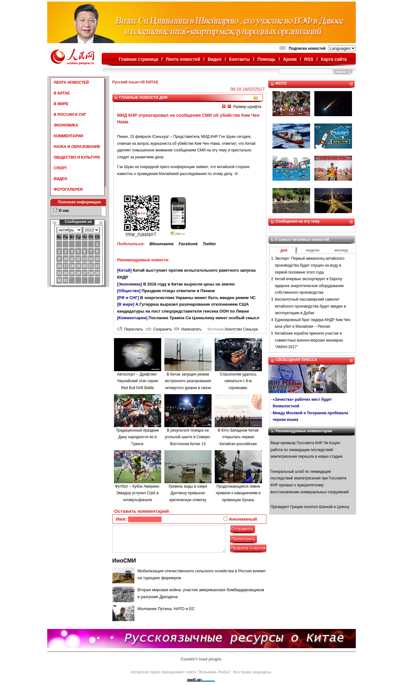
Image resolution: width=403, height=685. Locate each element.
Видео (215, 59)
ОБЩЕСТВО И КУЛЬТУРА (77, 157)
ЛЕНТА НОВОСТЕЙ (71, 82)
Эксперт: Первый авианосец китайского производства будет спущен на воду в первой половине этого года (309, 265)
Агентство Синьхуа (241, 329)
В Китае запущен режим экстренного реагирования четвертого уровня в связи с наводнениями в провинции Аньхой (188, 388)
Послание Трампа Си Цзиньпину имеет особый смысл (204, 317)
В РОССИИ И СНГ (70, 114)
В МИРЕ (61, 104)
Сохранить (158, 329)
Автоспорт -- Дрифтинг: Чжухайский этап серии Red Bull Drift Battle (137, 381)
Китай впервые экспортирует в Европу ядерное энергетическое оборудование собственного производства (309, 286)
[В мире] (125, 304)
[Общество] (128, 290)
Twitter (209, 243)
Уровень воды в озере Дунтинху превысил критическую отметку (187, 493)
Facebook (188, 243)
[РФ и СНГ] (128, 297)
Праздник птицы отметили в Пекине (178, 290)
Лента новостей (183, 59)
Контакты (239, 59)
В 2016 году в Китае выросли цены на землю (189, 284)
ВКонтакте (161, 243)
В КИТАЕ (62, 93)
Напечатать (188, 329)
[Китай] (124, 270)
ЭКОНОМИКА (66, 125)
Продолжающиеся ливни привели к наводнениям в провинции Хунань (238, 493)
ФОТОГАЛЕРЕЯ (68, 189)
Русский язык (125, 82)
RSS (308, 59)
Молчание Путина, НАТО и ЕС (166, 608)
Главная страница (138, 59)
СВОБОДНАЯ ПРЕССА (296, 360)
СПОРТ (60, 168)
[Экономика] (129, 284)
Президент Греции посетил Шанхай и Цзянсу (309, 507)
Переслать (130, 329)
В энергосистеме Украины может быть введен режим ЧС (198, 297)
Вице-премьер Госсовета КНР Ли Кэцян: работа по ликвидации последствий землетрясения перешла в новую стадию (306, 450)
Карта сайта (334, 59)
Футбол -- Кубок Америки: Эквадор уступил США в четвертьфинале (137, 493)
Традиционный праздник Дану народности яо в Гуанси (137, 437)
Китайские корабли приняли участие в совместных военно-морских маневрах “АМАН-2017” (309, 340)
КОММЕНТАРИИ (68, 136)
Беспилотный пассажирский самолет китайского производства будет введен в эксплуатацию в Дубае (310, 306)
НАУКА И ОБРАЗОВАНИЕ (77, 146)
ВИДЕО (60, 179)
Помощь (266, 59)
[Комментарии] (132, 317)
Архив (290, 59)
